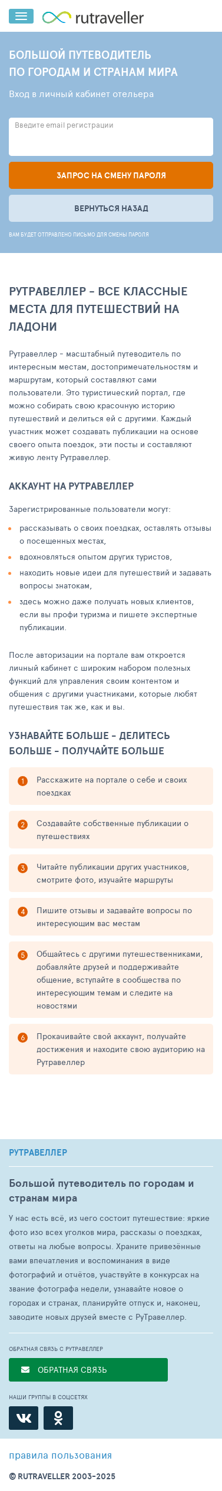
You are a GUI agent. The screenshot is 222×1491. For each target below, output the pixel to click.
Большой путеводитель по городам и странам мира (101, 1190)
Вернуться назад (111, 208)
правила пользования (60, 1454)
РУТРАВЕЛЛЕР (38, 1152)
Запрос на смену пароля (111, 175)
